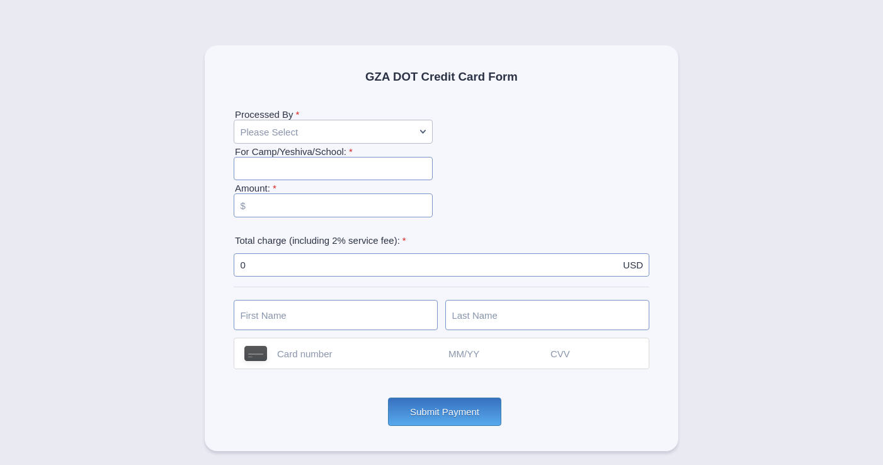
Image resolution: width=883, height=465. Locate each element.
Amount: (255, 188)
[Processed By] (333, 132)
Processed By (267, 114)
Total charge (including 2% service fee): (320, 240)
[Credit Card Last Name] (547, 315)
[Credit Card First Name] (336, 315)
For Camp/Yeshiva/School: (294, 151)
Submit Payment (444, 411)
